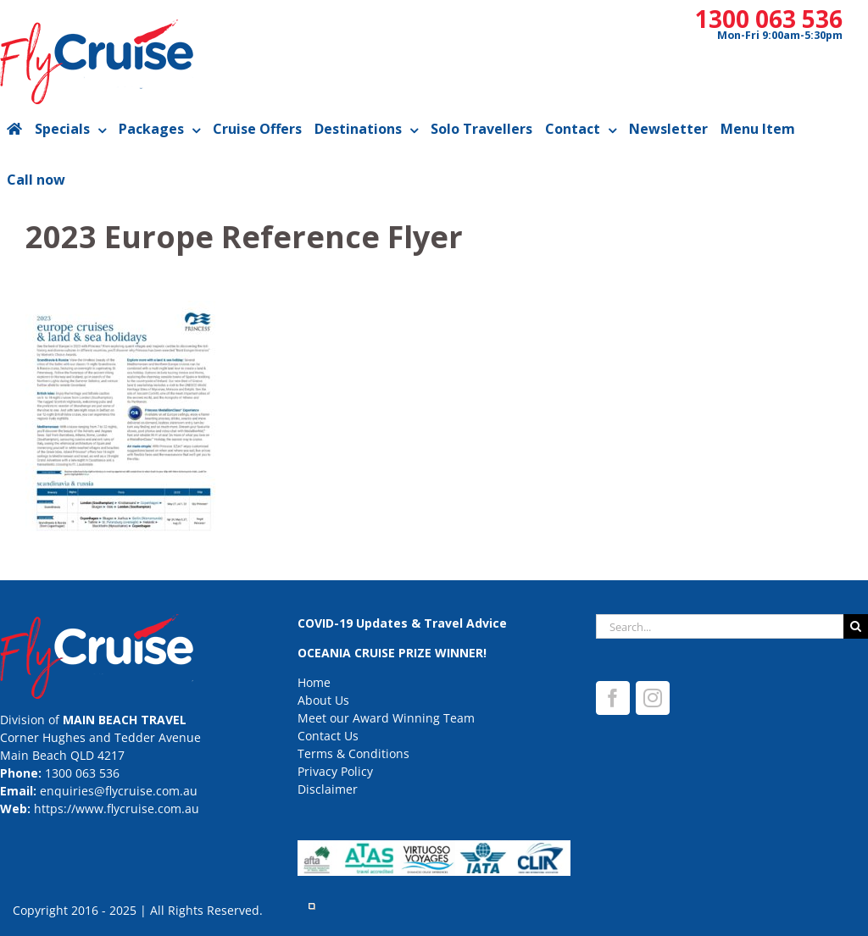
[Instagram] (653, 698)
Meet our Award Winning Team (386, 718)
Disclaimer (328, 789)
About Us (323, 700)
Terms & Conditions (353, 753)
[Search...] (719, 626)
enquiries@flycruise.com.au (119, 791)
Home (314, 682)
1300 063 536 (769, 19)
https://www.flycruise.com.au (116, 808)
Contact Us (328, 736)
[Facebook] (613, 698)
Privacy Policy (335, 771)
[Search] (855, 626)
